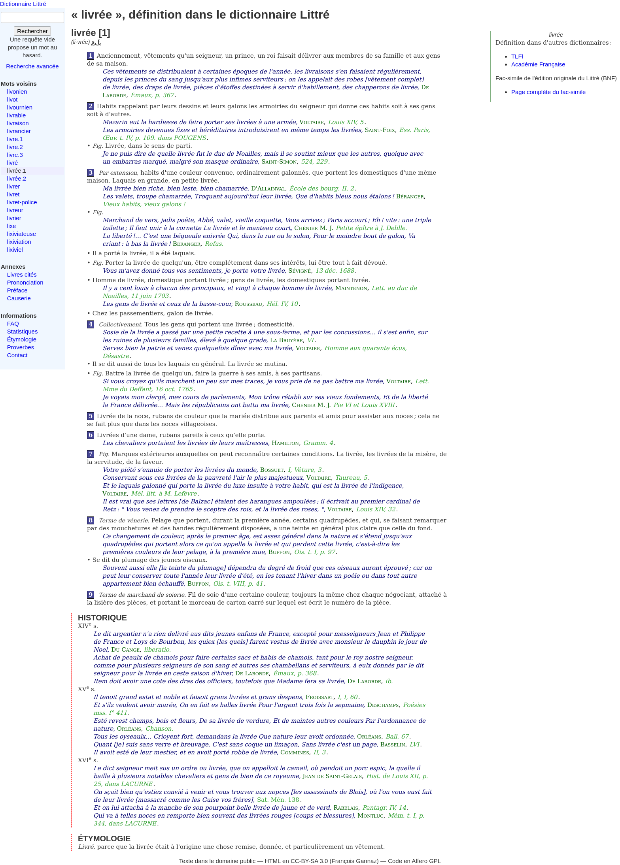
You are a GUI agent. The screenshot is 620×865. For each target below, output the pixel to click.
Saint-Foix (380, 130)
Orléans (129, 728)
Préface (17, 290)
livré (12, 162)
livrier (14, 218)
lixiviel (15, 249)
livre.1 (15, 139)
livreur (15, 210)
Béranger (410, 196)
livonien (17, 91)
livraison (18, 123)
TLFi (517, 56)
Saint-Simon (279, 161)
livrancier (19, 131)
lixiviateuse (21, 233)
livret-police (22, 202)
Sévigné (299, 270)
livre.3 (15, 154)
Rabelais (345, 807)
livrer (13, 186)
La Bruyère (286, 340)
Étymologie (21, 339)
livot (12, 99)
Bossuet (272, 469)
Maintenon (351, 288)
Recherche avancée (32, 66)
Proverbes (20, 347)
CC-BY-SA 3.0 (309, 860)
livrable (16, 115)
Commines (294, 752)
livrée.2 (16, 178)
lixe (11, 225)
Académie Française (538, 64)
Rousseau (248, 303)
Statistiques (22, 331)
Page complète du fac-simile (548, 92)
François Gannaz (354, 860)
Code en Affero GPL (414, 860)
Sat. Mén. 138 (278, 799)
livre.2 (15, 146)
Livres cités (22, 274)
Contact (17, 355)
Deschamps (383, 705)
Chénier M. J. (313, 228)
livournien (19, 107)
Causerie (19, 298)
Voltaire (311, 122)
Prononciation (25, 282)
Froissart (319, 697)
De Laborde (252, 673)
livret (13, 194)
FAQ (13, 323)
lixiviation (19, 241)
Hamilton (285, 443)
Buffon (279, 552)
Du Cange (125, 649)
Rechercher (32, 31)
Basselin (392, 744)
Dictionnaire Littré (23, 3)
